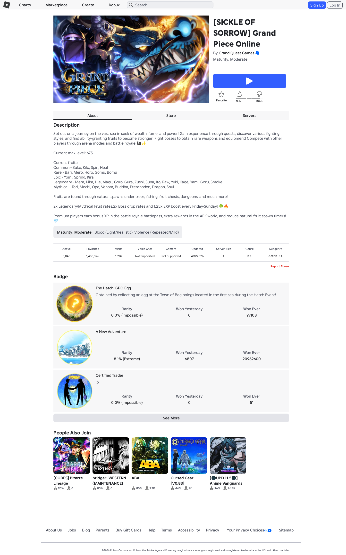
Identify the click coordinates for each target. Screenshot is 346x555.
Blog (86, 530)
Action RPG (276, 256)
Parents (103, 530)
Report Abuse (279, 266)
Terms (166, 530)
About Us (54, 530)
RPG (249, 256)
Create (88, 4)
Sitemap (286, 530)
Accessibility (189, 530)
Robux (114, 4)
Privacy (212, 530)
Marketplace (56, 4)
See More (171, 418)
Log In (334, 5)
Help (151, 530)
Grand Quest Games (236, 52)
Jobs (72, 530)
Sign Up (317, 5)
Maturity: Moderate (230, 59)
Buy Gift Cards (128, 530)
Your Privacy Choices (249, 530)
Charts (25, 4)
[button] (256, 53)
